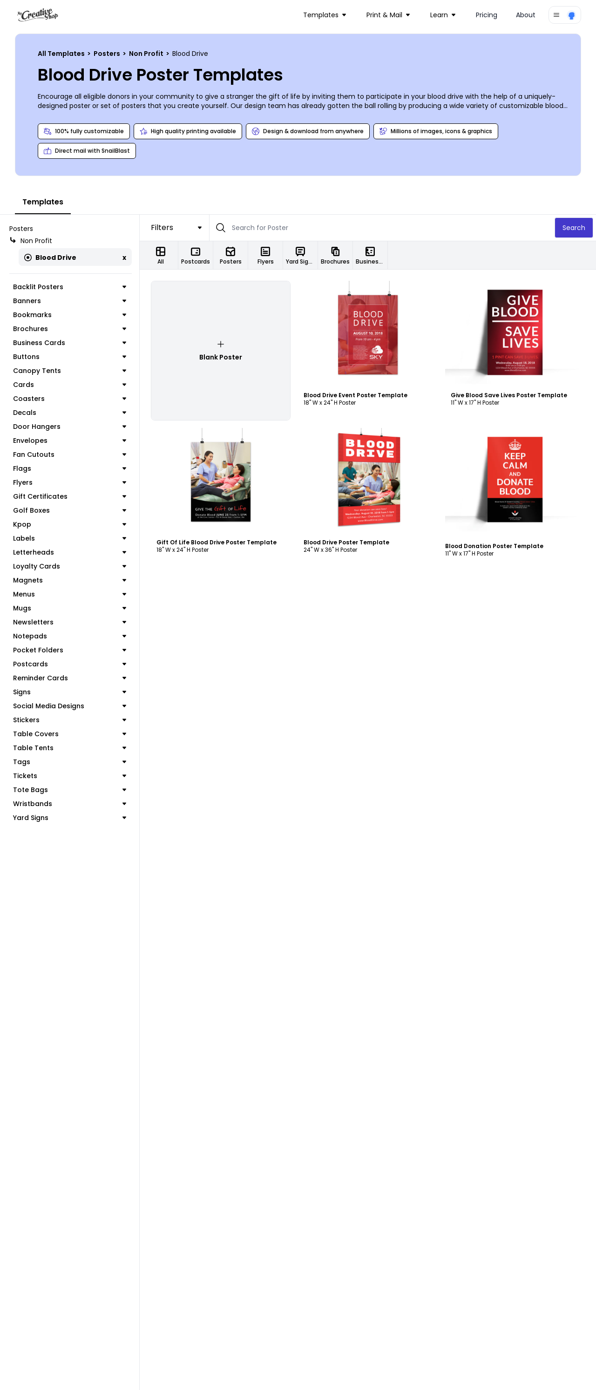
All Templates (62, 53)
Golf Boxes (69, 510)
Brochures (69, 328)
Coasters (69, 398)
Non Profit (147, 53)
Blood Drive (50, 257)
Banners (69, 300)
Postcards (69, 664)
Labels (69, 538)
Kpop (69, 524)
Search (573, 227)
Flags (69, 468)
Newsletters (69, 622)
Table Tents (69, 748)
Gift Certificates (69, 496)
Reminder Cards (69, 678)
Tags (69, 761)
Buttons (69, 356)
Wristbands (69, 803)
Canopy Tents (69, 370)
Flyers (69, 482)
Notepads (69, 636)
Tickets (69, 775)
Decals (69, 412)
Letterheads (69, 552)
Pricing (486, 15)
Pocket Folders (69, 650)
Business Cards (69, 342)
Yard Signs (69, 817)
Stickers (69, 720)
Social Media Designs (69, 706)
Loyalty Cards (69, 566)
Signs (69, 692)
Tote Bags (69, 789)
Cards (69, 384)
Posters (108, 53)
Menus (69, 594)
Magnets (69, 580)
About (525, 15)
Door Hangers (69, 426)
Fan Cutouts (69, 454)
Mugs (69, 608)
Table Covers (69, 734)
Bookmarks (69, 314)
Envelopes (69, 440)
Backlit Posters (69, 287)
